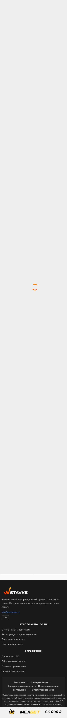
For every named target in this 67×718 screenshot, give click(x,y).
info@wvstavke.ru (11, 612)
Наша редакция (39, 682)
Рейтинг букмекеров (13, 671)
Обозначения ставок (14, 661)
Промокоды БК (10, 656)
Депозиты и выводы (13, 639)
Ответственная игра (43, 689)
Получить (17, 536)
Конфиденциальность (20, 686)
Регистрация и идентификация (19, 634)
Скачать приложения (14, 666)
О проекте (19, 682)
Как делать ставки (12, 644)
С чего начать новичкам (16, 629)
